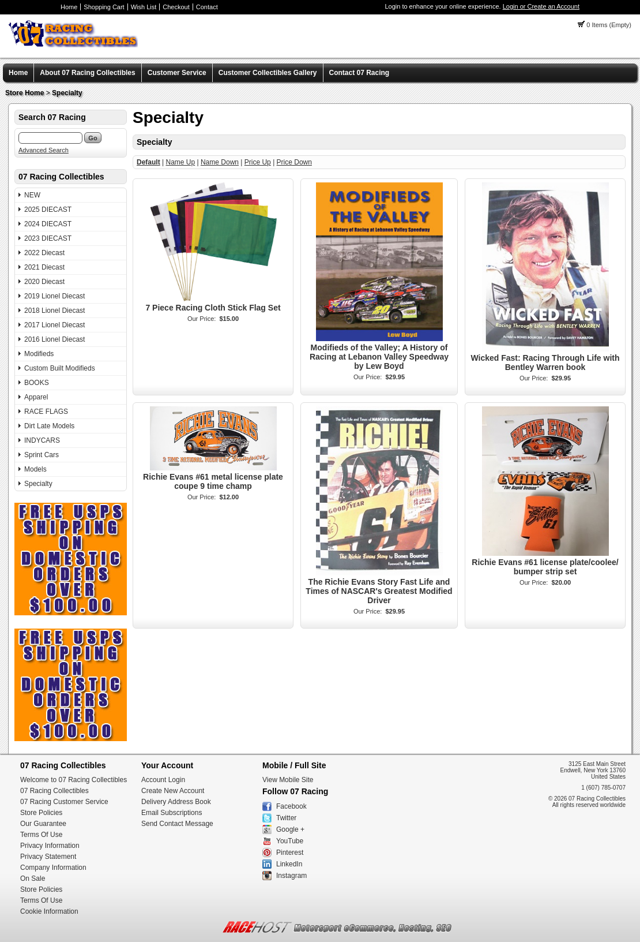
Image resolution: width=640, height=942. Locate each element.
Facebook (291, 806)
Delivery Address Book (176, 802)
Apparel (36, 397)
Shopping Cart (104, 6)
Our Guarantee (43, 824)
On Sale (32, 878)
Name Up (180, 162)
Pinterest (289, 852)
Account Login (163, 780)
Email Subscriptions (171, 813)
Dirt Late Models (49, 426)
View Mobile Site (288, 780)
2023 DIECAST (47, 238)
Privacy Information (50, 846)
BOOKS (36, 383)
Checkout (176, 6)
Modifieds (39, 354)
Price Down (294, 162)
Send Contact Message (177, 824)
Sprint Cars (41, 455)
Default (148, 162)
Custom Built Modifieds (59, 368)
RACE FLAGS (46, 412)
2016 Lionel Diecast (54, 339)
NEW (32, 195)
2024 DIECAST (47, 224)
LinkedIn (289, 864)
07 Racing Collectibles (54, 791)
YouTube (289, 841)
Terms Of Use (41, 835)
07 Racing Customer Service (64, 802)
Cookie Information (49, 911)
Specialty (67, 93)
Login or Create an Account (541, 6)
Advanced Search (43, 150)
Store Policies (41, 813)
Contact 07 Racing (359, 73)
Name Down (220, 162)
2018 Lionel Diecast (54, 310)
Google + (290, 829)
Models (35, 469)
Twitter (286, 818)
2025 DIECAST (47, 209)
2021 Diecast (44, 267)
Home (69, 6)
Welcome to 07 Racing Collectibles (73, 780)
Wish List (144, 6)
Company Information (53, 867)
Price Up (257, 162)
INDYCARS (42, 440)
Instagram (291, 876)
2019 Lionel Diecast (54, 296)
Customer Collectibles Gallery (268, 73)
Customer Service (177, 73)
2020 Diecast (44, 282)
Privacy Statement (48, 857)
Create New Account (172, 791)
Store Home (24, 93)
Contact (207, 6)
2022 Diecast (44, 253)
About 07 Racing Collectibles (87, 73)
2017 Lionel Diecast (54, 325)
